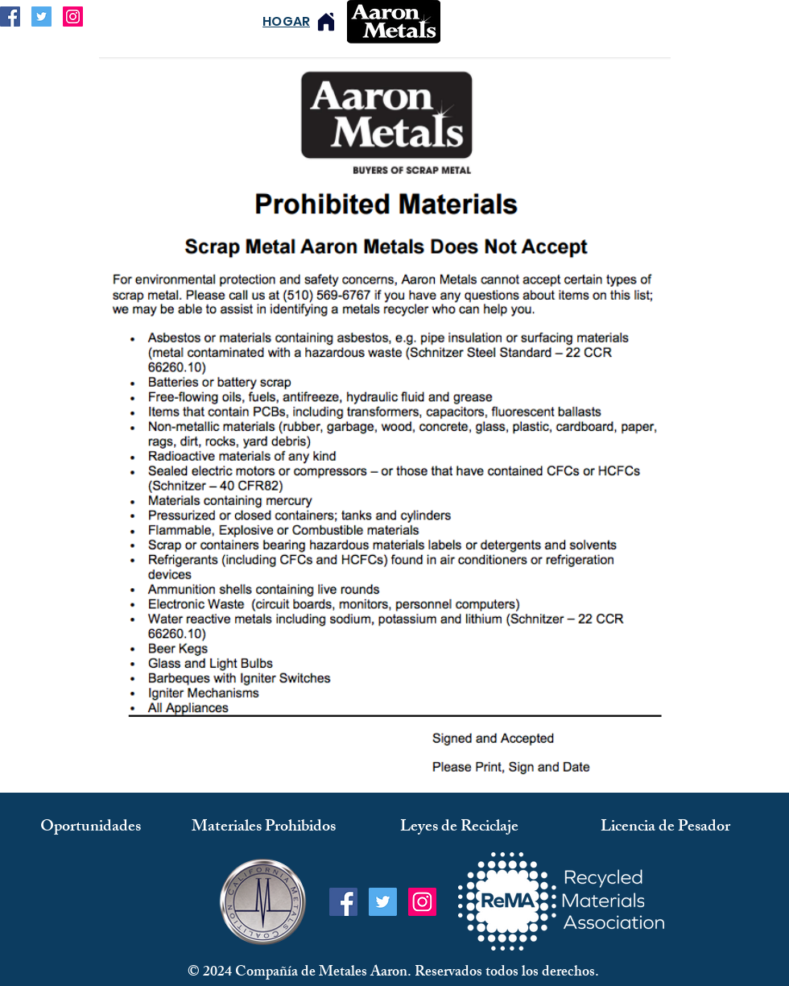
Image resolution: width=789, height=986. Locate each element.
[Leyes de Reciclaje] (459, 827)
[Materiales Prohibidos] (264, 827)
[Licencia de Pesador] (665, 827)
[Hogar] (326, 21)
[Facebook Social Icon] (10, 16)
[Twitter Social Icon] (41, 16)
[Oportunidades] (90, 827)
